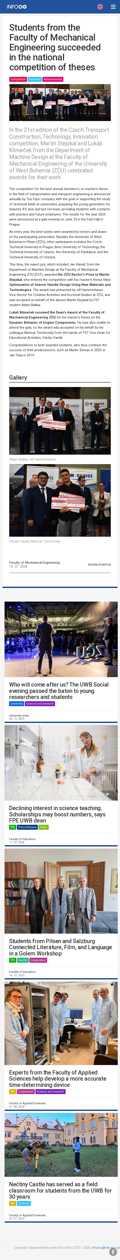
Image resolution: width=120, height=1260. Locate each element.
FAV (12, 1091)
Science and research (40, 703)
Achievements (53, 79)
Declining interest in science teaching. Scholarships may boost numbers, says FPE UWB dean (57, 814)
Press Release (27, 827)
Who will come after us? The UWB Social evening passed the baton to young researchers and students (59, 691)
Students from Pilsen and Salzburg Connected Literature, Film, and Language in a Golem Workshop (60, 947)
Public (43, 827)
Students (34, 79)
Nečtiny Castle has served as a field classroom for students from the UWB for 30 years (60, 1190)
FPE (12, 827)
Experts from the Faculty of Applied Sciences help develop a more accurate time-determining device (57, 1079)
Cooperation (38, 960)
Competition (18, 79)
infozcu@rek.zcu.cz (106, 1247)
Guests (22, 960)
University (16, 703)
